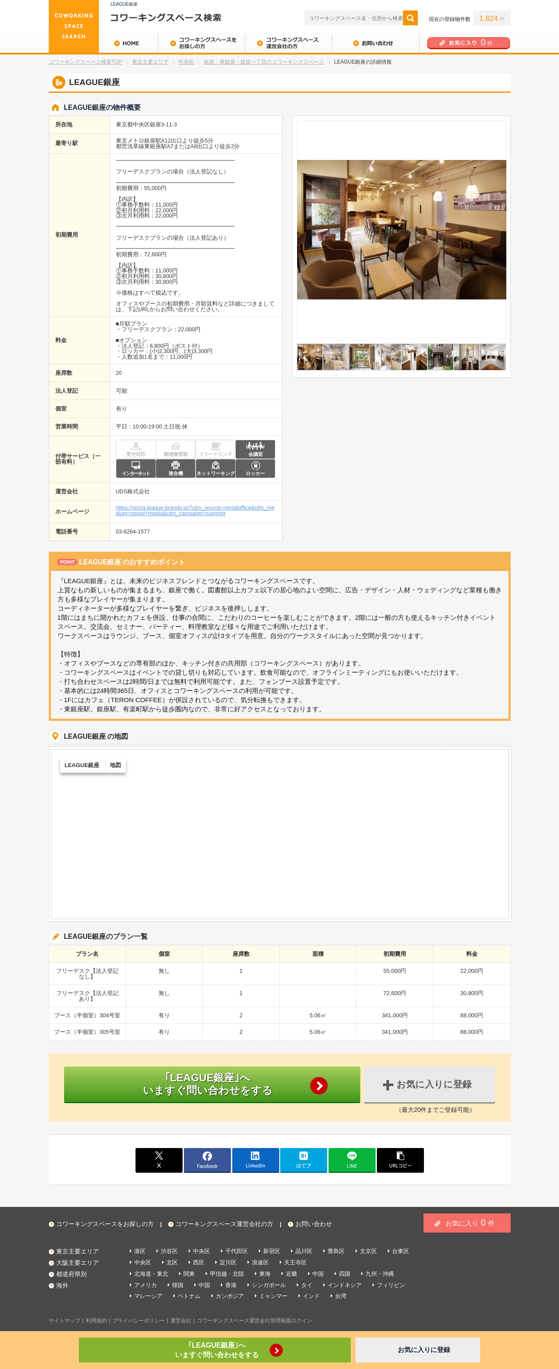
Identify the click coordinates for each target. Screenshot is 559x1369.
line (352, 1160)
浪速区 (260, 1262)
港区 (140, 1251)
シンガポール (269, 1285)
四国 (344, 1273)
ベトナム (189, 1296)
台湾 (340, 1296)
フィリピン (391, 1285)
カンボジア (230, 1296)
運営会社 (180, 1321)
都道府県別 (71, 1273)
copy (400, 1160)
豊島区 (336, 1251)
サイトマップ (64, 1321)
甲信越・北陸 (227, 1273)
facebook (207, 1160)
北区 (172, 1262)
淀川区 (228, 1262)
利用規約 (96, 1321)
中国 (318, 1273)
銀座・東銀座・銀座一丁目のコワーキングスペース (264, 62)
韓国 (177, 1285)
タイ (306, 1285)
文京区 (368, 1251)
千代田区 (236, 1251)
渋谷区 (169, 1251)
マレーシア (148, 1296)
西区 (198, 1262)
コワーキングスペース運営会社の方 (288, 43)
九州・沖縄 (380, 1273)
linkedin (255, 1160)
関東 (189, 1273)
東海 (265, 1273)
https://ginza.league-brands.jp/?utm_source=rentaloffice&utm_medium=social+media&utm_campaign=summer (195, 510)
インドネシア (345, 1285)
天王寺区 (295, 1262)
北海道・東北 (151, 1273)
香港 (231, 1285)
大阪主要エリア (77, 1262)
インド (311, 1296)
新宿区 (271, 1251)
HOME (103, 43)
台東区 (400, 1251)
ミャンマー (273, 1296)
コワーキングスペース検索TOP (85, 62)
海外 (62, 1285)
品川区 (303, 1251)
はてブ (303, 1160)
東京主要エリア (150, 62)
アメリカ (145, 1285)
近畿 (291, 1273)
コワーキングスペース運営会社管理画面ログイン (254, 1321)
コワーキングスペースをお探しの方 (201, 43)
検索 (410, 17)
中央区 (186, 62)
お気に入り (470, 1222)
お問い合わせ (375, 43)
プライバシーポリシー (138, 1321)
